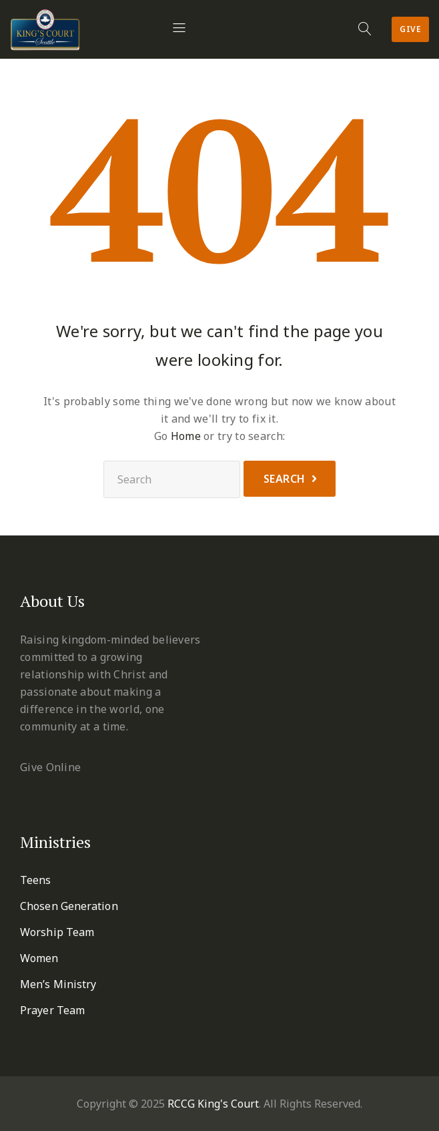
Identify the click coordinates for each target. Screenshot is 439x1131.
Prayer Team (52, 1010)
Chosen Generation (69, 906)
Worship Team (57, 932)
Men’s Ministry (58, 984)
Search (285, 478)
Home (186, 436)
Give (410, 29)
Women (39, 958)
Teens (35, 880)
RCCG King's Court (213, 1103)
